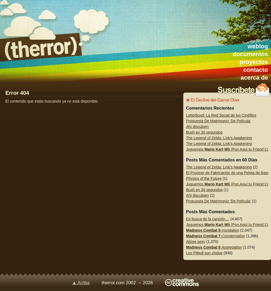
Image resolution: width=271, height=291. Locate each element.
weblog (258, 46)
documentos (250, 54)
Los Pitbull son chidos (204, 253)
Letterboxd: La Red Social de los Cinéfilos (221, 115)
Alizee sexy (195, 241)
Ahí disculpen (197, 126)
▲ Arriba (81, 282)
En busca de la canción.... (207, 219)
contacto (255, 69)
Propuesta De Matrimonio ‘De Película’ (218, 121)
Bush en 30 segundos (204, 132)
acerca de (254, 77)
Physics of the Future (204, 178)
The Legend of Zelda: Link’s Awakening (219, 138)
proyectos (254, 62)
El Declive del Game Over (215, 100)
